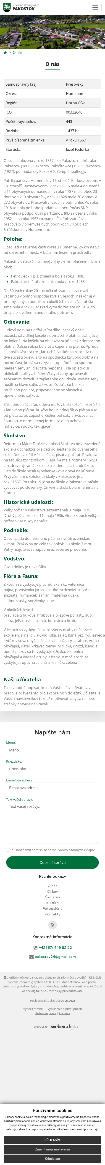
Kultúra (52, 903)
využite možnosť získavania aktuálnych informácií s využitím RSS (49, 977)
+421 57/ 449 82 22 (55, 947)
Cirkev (52, 891)
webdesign (41, 1026)
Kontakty (52, 914)
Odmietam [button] (52, 1158)
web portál (89, 982)
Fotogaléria (53, 908)
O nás (18, 52)
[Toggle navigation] (95, 7)
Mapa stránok (70, 982)
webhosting (11, 986)
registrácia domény (73, 986)
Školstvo (52, 897)
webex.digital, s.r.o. (33, 986)
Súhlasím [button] (52, 1140)
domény (52, 986)
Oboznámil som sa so (53, 850)
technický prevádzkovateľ (66, 991)
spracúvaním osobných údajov (71, 850)
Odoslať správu (52, 862)
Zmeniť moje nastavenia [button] (52, 1149)
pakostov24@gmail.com (55, 957)
